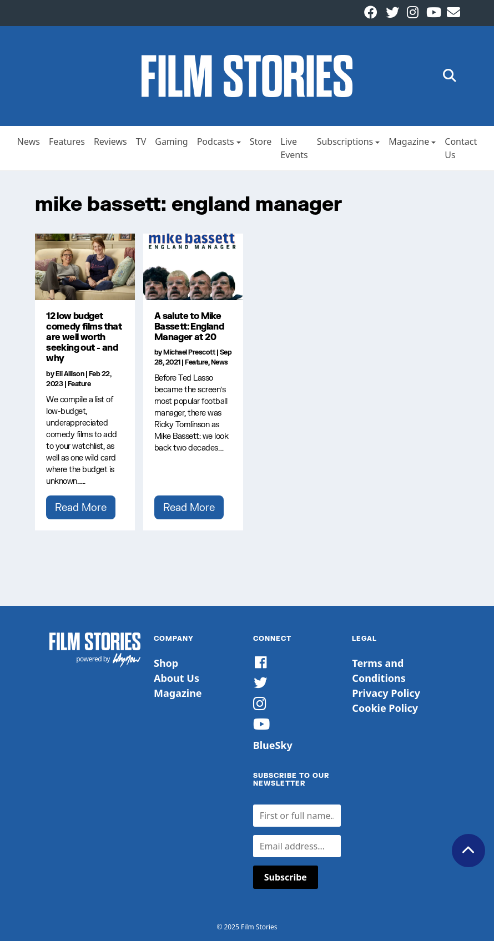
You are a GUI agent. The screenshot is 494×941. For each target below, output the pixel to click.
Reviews (110, 141)
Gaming (171, 141)
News (28, 141)
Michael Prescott (189, 352)
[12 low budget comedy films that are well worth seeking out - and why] (85, 267)
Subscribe (285, 877)
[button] (449, 76)
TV (141, 141)
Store (261, 141)
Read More (81, 507)
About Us (176, 678)
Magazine (409, 141)
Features (67, 141)
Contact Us (461, 148)
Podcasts (215, 141)
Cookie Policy (385, 708)
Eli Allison (70, 374)
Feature (79, 384)
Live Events (294, 148)
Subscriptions (345, 141)
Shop (166, 663)
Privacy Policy (386, 693)
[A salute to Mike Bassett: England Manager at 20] (193, 267)
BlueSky (273, 745)
